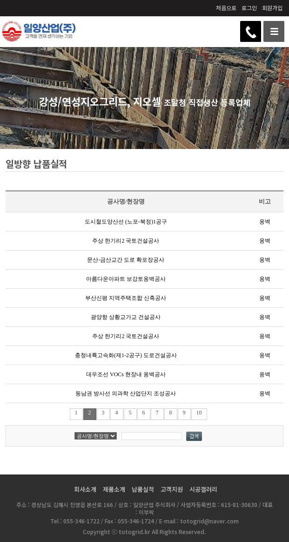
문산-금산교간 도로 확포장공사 (125, 260)
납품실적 (143, 489)
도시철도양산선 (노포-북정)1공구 (126, 221)
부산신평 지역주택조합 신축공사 (125, 298)
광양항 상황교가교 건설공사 (126, 317)
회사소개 (85, 489)
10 (199, 412)
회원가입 (272, 8)
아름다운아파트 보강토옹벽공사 (126, 279)
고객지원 (172, 489)
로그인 (249, 8)
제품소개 (114, 489)
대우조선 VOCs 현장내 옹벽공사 (126, 374)
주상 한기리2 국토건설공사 (125, 240)
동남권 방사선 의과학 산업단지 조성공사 (125, 393)
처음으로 (226, 8)
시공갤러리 (203, 489)
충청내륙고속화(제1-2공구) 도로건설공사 (126, 355)
